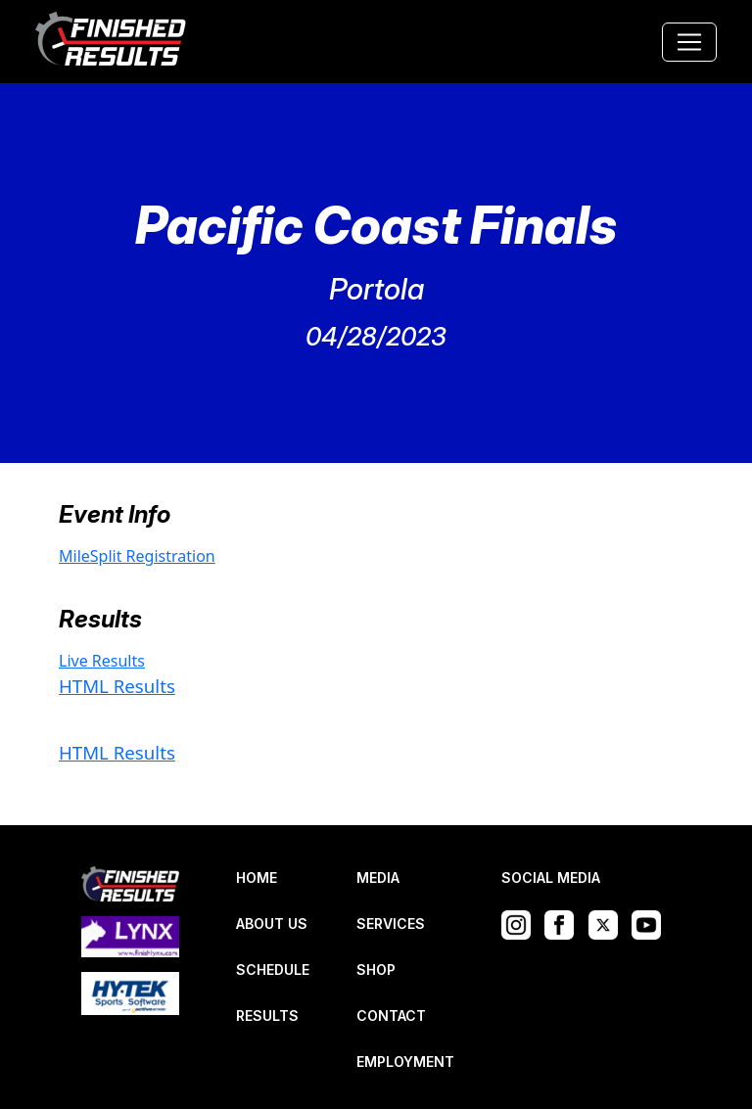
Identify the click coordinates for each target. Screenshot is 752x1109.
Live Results (102, 660)
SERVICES (390, 923)
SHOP (376, 969)
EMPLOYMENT (405, 1061)
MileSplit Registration (137, 556)
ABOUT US (271, 923)
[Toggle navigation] (689, 42)
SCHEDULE (272, 969)
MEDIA (378, 877)
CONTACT (391, 1015)
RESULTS (267, 1015)
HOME (256, 877)
